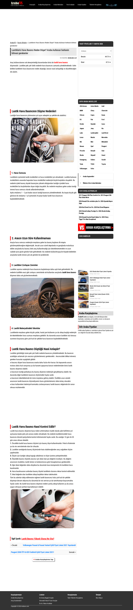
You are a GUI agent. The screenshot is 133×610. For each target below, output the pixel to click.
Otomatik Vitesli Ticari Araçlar (48, 601)
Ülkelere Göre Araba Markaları (92, 183)
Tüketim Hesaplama (95, 5)
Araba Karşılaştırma (44, 5)
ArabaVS (13, 43)
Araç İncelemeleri (16, 601)
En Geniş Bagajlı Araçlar (46, 598)
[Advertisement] (63, 24)
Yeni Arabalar (70, 5)
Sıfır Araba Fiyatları (88, 327)
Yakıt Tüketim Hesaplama (75, 598)
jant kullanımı (50, 332)
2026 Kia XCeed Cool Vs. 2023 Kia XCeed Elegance (94, 207)
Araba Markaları (58, 5)
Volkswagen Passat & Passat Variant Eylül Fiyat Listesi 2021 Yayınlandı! (49, 545)
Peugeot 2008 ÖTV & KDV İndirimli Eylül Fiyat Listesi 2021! (32, 552)
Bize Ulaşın (99, 598)
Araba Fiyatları (82, 5)
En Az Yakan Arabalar (45, 603)
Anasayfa (32, 5)
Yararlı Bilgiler (22, 43)
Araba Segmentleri (88, 176)
